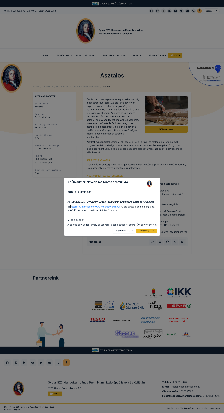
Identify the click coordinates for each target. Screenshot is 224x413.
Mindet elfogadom (146, 231)
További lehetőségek (124, 231)
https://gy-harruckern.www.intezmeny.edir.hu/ (95, 206)
